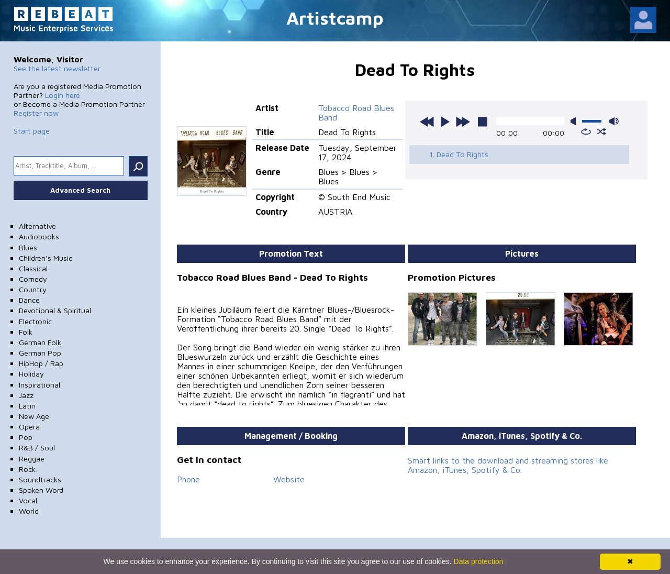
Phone (188, 479)
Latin (27, 405)
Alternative (37, 226)
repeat (586, 131)
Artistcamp (335, 17)
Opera (29, 426)
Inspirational (39, 384)
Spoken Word (41, 489)
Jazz (26, 395)
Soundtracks (40, 479)
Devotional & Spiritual (55, 310)
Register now (36, 112)
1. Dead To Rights (458, 154)
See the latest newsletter (57, 68)
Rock (27, 469)
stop (482, 121)
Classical (33, 268)
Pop (25, 437)
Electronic (35, 321)
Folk (25, 331)
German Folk (40, 342)
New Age (34, 416)
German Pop (40, 352)
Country (33, 289)
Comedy (33, 278)
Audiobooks (39, 236)
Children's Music (45, 257)
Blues (28, 247)
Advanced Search (80, 190)
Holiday (31, 373)
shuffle (601, 131)
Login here (62, 95)
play (444, 121)
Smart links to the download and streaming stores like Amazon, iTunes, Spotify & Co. (508, 465)
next (462, 121)
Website (289, 479)
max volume (614, 121)
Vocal (28, 500)
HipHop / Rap (41, 363)
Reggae (31, 458)
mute (575, 121)
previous (427, 121)
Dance (29, 299)
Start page (32, 130)
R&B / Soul (37, 447)
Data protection (479, 561)
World (29, 510)
